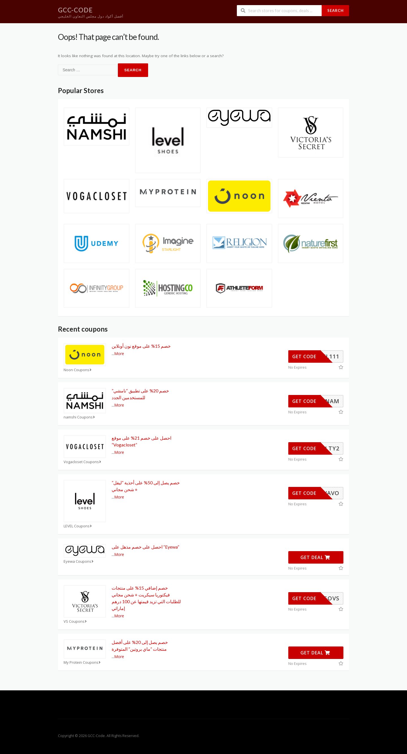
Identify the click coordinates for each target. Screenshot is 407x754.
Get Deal (315, 557)
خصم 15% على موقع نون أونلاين (141, 346)
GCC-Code (75, 10)
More (119, 353)
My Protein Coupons (83, 662)
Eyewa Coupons (79, 561)
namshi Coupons (80, 417)
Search (335, 10)
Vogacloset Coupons (83, 461)
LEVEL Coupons (78, 526)
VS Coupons (76, 621)
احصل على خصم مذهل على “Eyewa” (145, 546)
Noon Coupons (78, 370)
